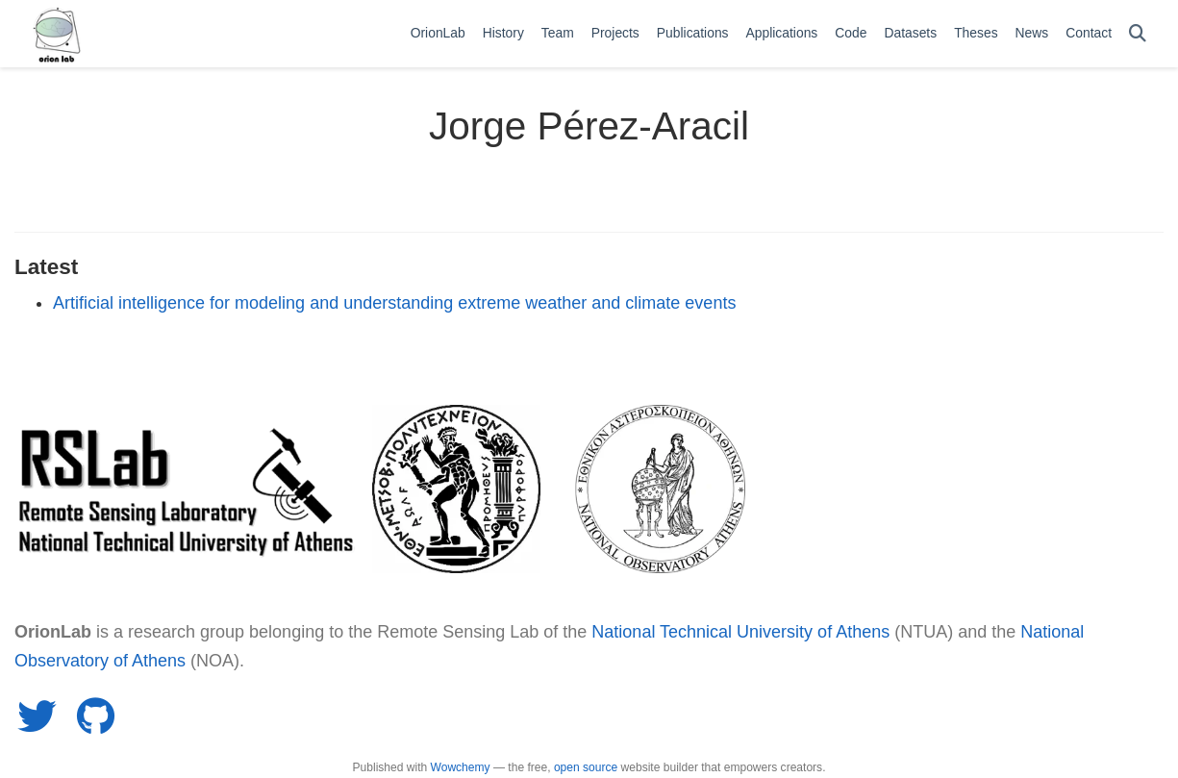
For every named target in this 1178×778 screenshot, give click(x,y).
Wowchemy (460, 767)
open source (585, 767)
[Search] (1137, 34)
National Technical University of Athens (740, 631)
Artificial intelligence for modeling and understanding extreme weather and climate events (394, 303)
